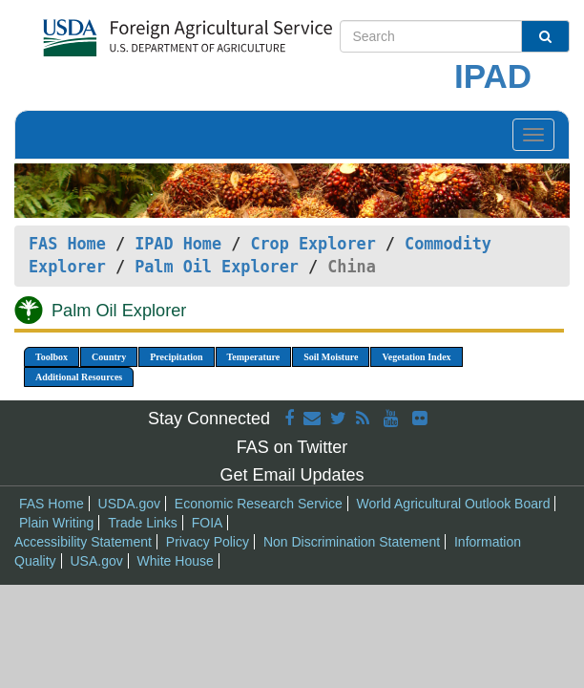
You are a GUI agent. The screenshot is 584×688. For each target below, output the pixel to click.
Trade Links (142, 522)
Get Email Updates (291, 474)
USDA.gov (129, 503)
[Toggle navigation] (533, 134)
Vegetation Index (416, 357)
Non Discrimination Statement (351, 541)
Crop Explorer (312, 243)
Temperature (254, 357)
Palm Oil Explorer (217, 266)
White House (175, 561)
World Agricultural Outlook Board (454, 503)
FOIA (207, 522)
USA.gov (96, 561)
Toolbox (51, 357)
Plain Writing (56, 522)
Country (109, 357)
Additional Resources (78, 377)
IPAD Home (178, 243)
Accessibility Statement (83, 541)
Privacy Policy (207, 541)
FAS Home (67, 243)
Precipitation (176, 357)
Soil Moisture (330, 357)
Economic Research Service (259, 503)
